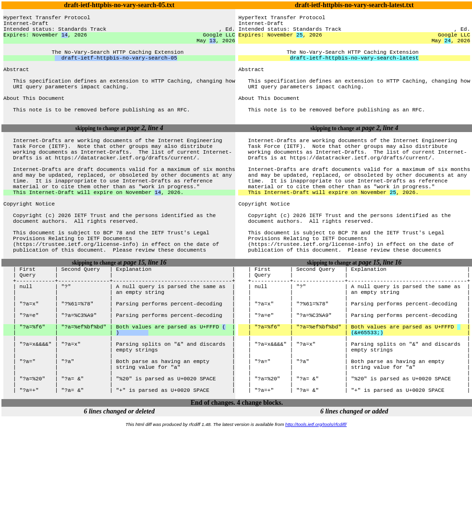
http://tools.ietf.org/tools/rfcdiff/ (316, 518)
